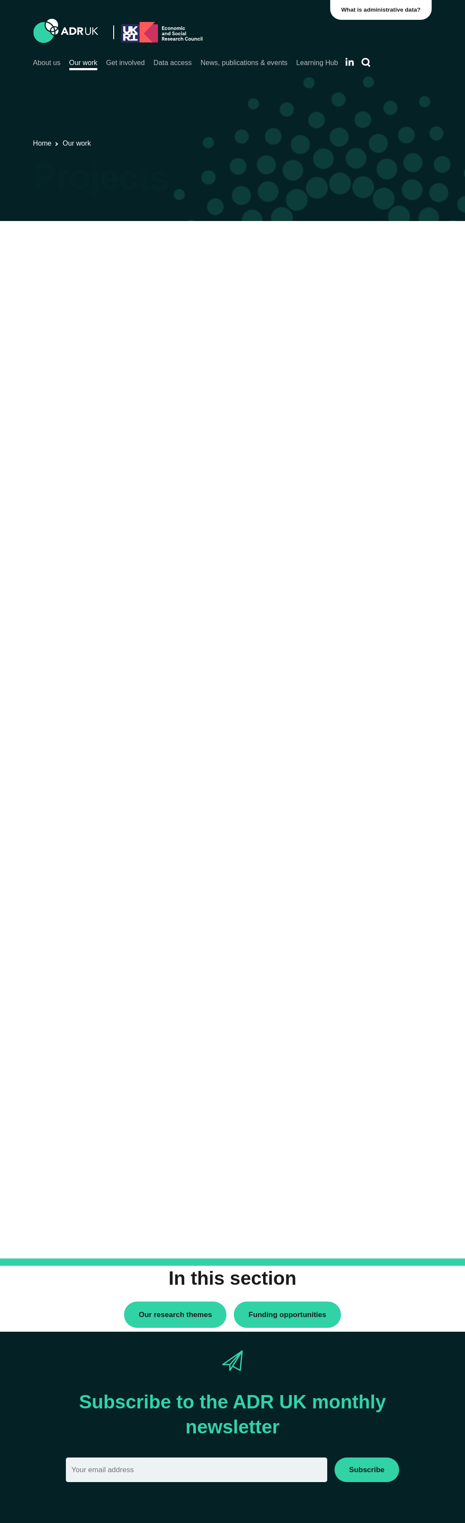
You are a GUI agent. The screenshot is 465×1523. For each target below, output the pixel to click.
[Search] (366, 63)
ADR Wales (347, 456)
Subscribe (366, 1470)
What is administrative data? (381, 9)
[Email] (196, 1470)
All (334, 242)
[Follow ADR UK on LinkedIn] (349, 62)
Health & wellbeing (357, 695)
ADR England (350, 441)
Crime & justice (352, 656)
